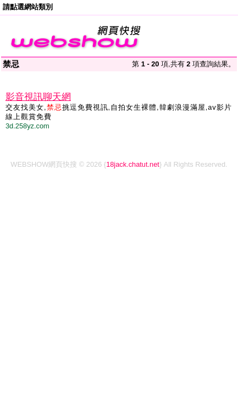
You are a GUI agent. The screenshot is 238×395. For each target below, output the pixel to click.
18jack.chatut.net (132, 164)
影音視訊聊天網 (38, 97)
